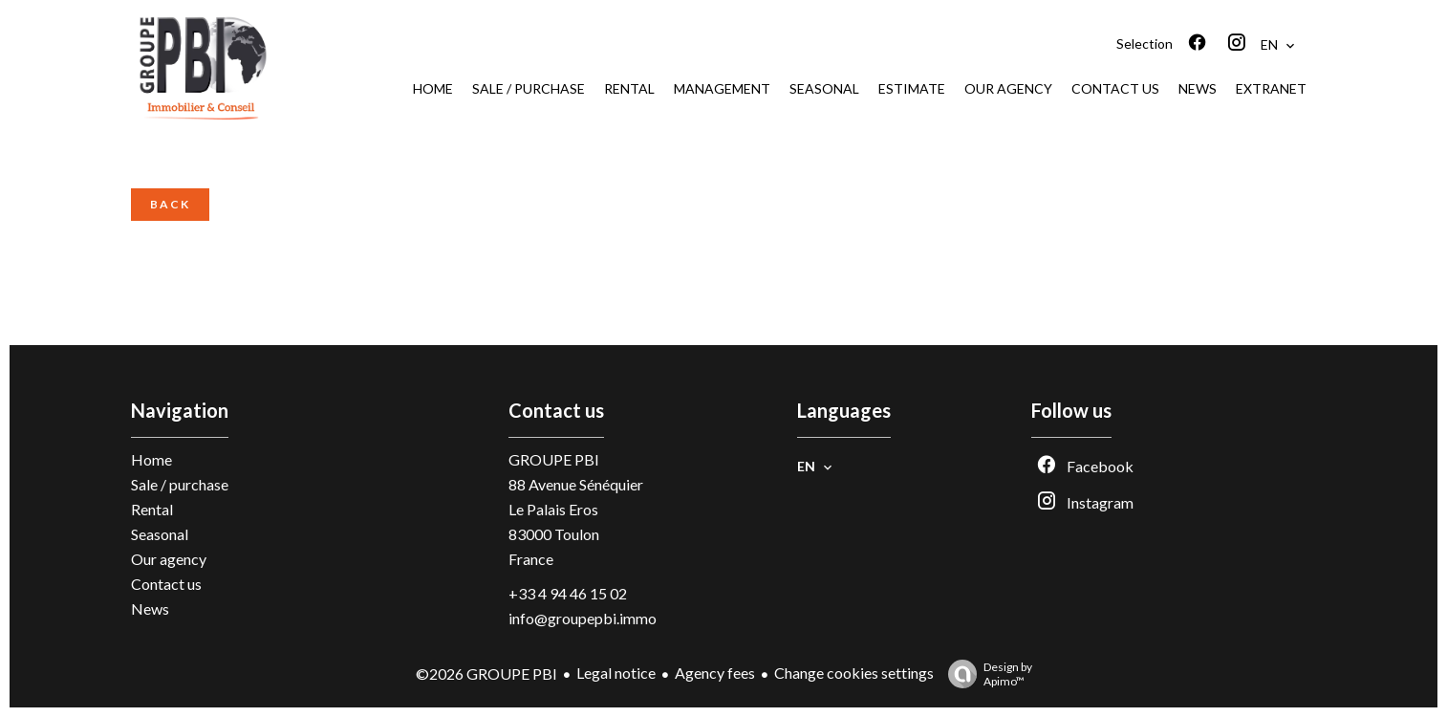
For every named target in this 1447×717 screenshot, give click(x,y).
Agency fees (715, 672)
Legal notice (616, 672)
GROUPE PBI (553, 459)
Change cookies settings (854, 672)
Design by (985, 674)
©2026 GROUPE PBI (486, 673)
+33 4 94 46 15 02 (567, 593)
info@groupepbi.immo (582, 618)
